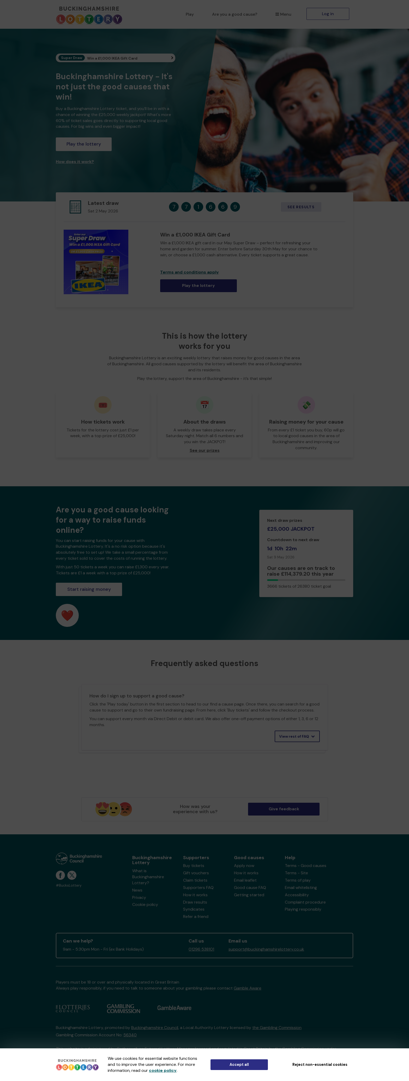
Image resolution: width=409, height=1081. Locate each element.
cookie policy (163, 1070)
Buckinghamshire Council (154, 1027)
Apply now (244, 865)
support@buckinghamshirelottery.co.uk (266, 949)
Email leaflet (245, 880)
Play (190, 14)
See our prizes (205, 450)
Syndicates (193, 909)
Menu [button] (283, 14)
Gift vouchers (196, 873)
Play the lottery (84, 144)
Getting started (249, 895)
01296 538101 (201, 949)
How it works (195, 895)
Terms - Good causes (305, 865)
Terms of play (298, 880)
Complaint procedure (305, 902)
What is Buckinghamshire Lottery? (148, 877)
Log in (328, 13)
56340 (130, 1035)
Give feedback (284, 809)
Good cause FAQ (250, 887)
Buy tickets (193, 865)
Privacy (139, 897)
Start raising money (89, 589)
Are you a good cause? (234, 14)
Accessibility (297, 895)
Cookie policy (145, 904)
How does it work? (75, 161)
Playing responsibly (303, 909)
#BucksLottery (69, 885)
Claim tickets (195, 880)
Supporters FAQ (198, 887)
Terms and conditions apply (189, 272)
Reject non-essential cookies (319, 1064)
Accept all (239, 1064)
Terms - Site (296, 873)
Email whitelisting (301, 887)
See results (301, 207)
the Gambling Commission (277, 1027)
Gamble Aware (247, 988)
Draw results (195, 902)
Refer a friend (195, 916)
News (137, 890)
